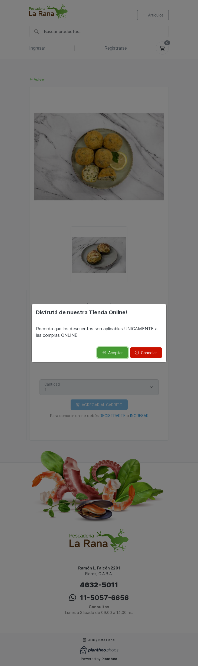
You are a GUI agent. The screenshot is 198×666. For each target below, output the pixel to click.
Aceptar (112, 352)
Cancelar (146, 352)
